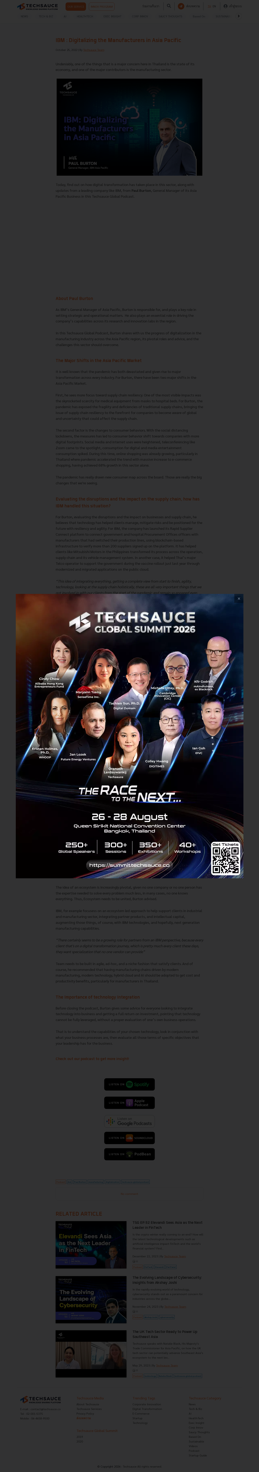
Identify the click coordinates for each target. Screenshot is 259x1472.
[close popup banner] (238, 598)
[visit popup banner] (129, 736)
